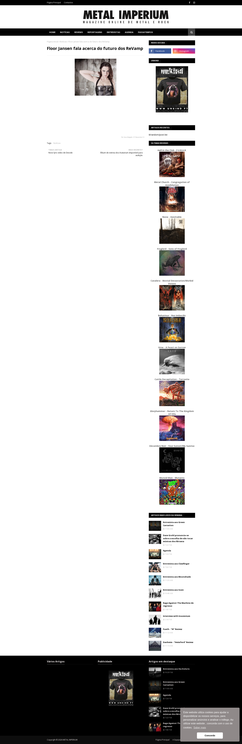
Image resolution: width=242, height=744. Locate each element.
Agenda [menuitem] (129, 32)
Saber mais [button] (200, 727)
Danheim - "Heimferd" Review (178, 642)
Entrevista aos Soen (173, 589)
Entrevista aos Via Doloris (176, 668)
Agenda (167, 550)
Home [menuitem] (52, 32)
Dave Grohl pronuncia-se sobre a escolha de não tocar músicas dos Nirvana (178, 538)
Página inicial (52, 41)
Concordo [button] (210, 735)
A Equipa (176, 739)
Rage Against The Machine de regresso (178, 604)
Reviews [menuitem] (78, 32)
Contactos (68, 2)
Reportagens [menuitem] (95, 32)
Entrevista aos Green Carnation (174, 524)
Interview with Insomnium (176, 616)
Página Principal (54, 2)
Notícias (63, 41)
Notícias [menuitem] (65, 32)
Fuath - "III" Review (172, 629)
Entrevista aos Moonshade (177, 576)
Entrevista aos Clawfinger (176, 563)
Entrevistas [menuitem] (113, 32)
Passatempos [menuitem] (145, 32)
